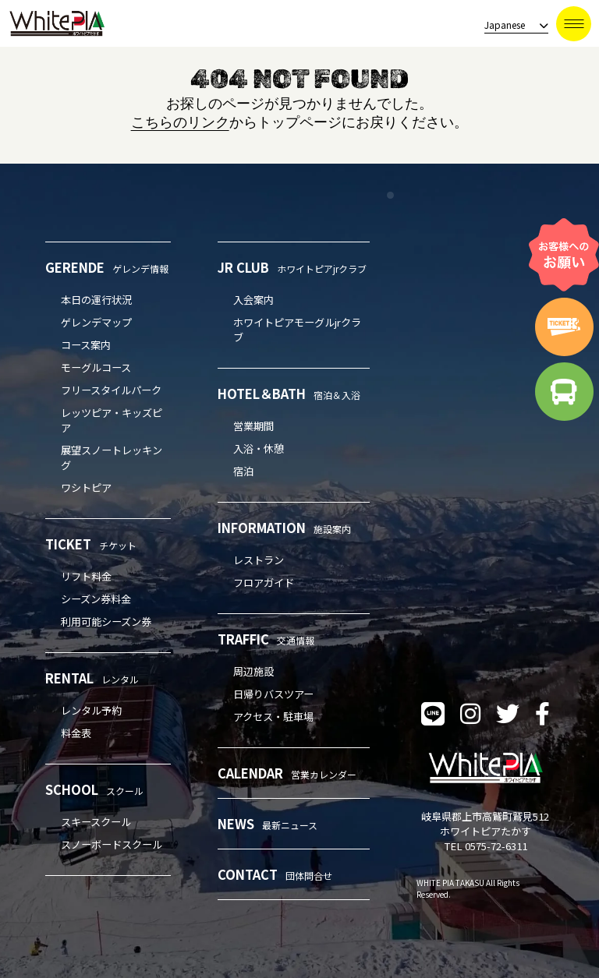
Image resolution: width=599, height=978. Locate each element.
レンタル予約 (91, 710)
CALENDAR (287, 773)
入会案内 (253, 299)
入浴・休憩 (258, 448)
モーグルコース (96, 367)
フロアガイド (263, 582)
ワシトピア (86, 487)
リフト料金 (86, 576)
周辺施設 (253, 671)
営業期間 (253, 425)
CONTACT (275, 874)
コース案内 (86, 344)
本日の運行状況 (96, 299)
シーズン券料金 (96, 598)
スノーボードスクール (111, 844)
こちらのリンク (180, 122)
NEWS (267, 823)
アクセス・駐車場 (273, 716)
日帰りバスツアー (273, 694)
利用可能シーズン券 (106, 621)
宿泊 (243, 471)
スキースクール (96, 821)
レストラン (258, 560)
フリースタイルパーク (111, 390)
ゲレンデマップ (96, 322)
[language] (511, 25)
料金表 (76, 733)
